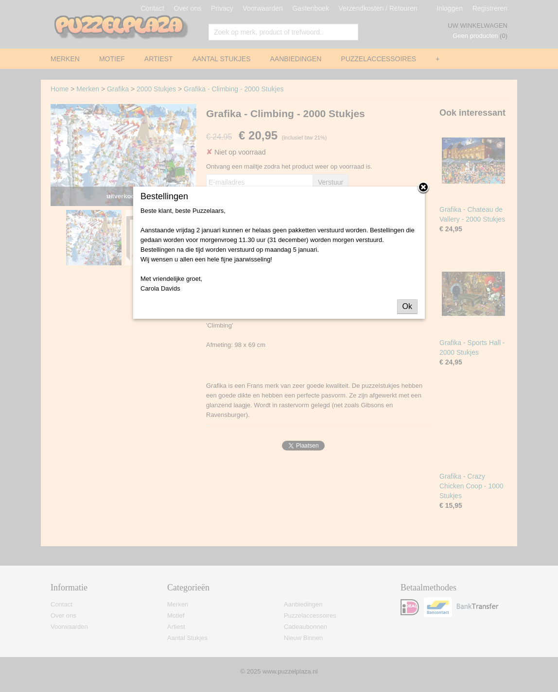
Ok (407, 306)
